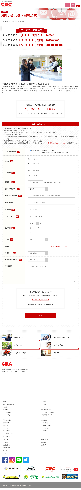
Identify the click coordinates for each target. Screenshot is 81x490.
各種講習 (43, 444)
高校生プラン (7, 425)
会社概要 (43, 403)
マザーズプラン (7, 430)
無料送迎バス (7, 447)
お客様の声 (44, 433)
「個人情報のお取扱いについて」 (56, 143)
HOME (5, 403)
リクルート (44, 409)
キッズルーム (45, 430)
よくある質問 (7, 414)
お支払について (7, 449)
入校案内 (5, 444)
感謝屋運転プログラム (47, 417)
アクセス (43, 406)
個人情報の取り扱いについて (40, 302)
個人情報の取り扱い (46, 411)
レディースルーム (46, 427)
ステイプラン (7, 438)
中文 (4, 455)
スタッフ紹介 (7, 417)
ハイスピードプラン (8, 435)
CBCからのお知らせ (8, 406)
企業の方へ (44, 447)
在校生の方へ (7, 409)
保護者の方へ (7, 411)
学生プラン (6, 427)
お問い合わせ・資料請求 (48, 414)
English (5, 452)
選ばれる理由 (45, 425)
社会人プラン (7, 433)
